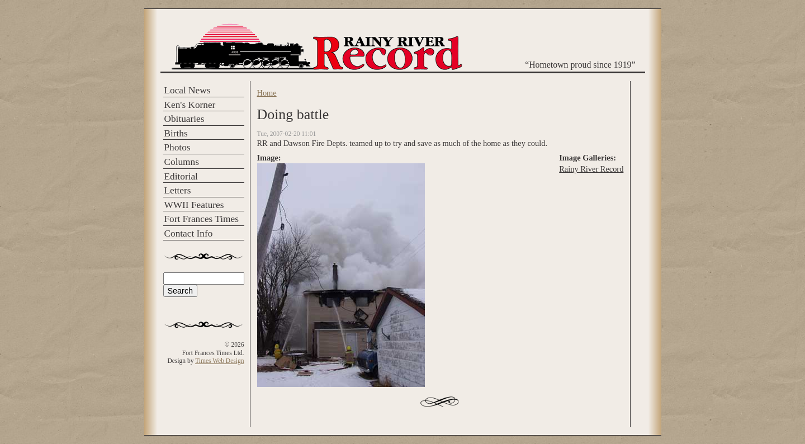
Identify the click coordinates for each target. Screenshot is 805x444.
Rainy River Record (591, 168)
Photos (177, 147)
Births (176, 133)
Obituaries (184, 119)
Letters (177, 190)
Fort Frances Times (201, 219)
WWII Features (194, 205)
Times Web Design (219, 360)
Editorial (181, 176)
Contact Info (188, 233)
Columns (181, 162)
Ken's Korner (190, 105)
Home (267, 92)
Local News (187, 90)
